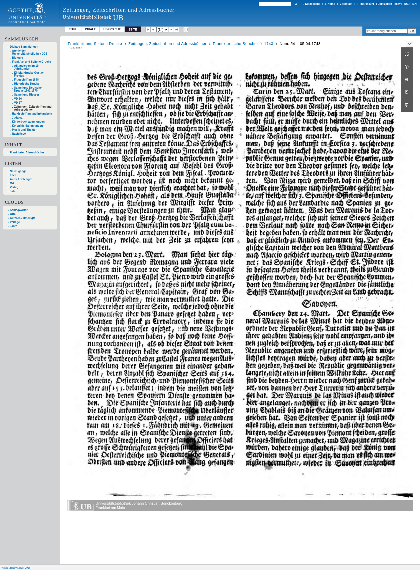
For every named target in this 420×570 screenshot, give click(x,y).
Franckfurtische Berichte (235, 43)
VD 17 (18, 102)
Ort (12, 183)
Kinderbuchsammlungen (28, 121)
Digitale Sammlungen (24, 46)
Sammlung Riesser (26, 94)
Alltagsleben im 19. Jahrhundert (26, 67)
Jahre (13, 226)
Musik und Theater (24, 129)
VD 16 (18, 98)
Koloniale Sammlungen (27, 125)
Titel (73, 29)
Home (331, 3)
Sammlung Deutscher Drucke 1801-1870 (28, 89)
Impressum (367, 3)
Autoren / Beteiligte (22, 218)
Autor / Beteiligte (21, 179)
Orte (13, 214)
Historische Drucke (27, 83)
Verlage (15, 222)
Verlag (14, 187)
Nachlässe (19, 133)
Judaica (17, 117)
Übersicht (112, 29)
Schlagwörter (19, 210)
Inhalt (90, 29)
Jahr (13, 191)
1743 (268, 43)
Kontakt (347, 3)
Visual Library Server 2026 (15, 567)
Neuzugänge (18, 171)
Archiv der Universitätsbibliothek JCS (29, 52)
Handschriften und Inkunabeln (32, 113)
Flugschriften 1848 (26, 79)
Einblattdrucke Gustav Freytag (29, 74)
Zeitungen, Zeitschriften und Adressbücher (33, 108)
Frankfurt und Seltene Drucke (31, 61)
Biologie (17, 57)
